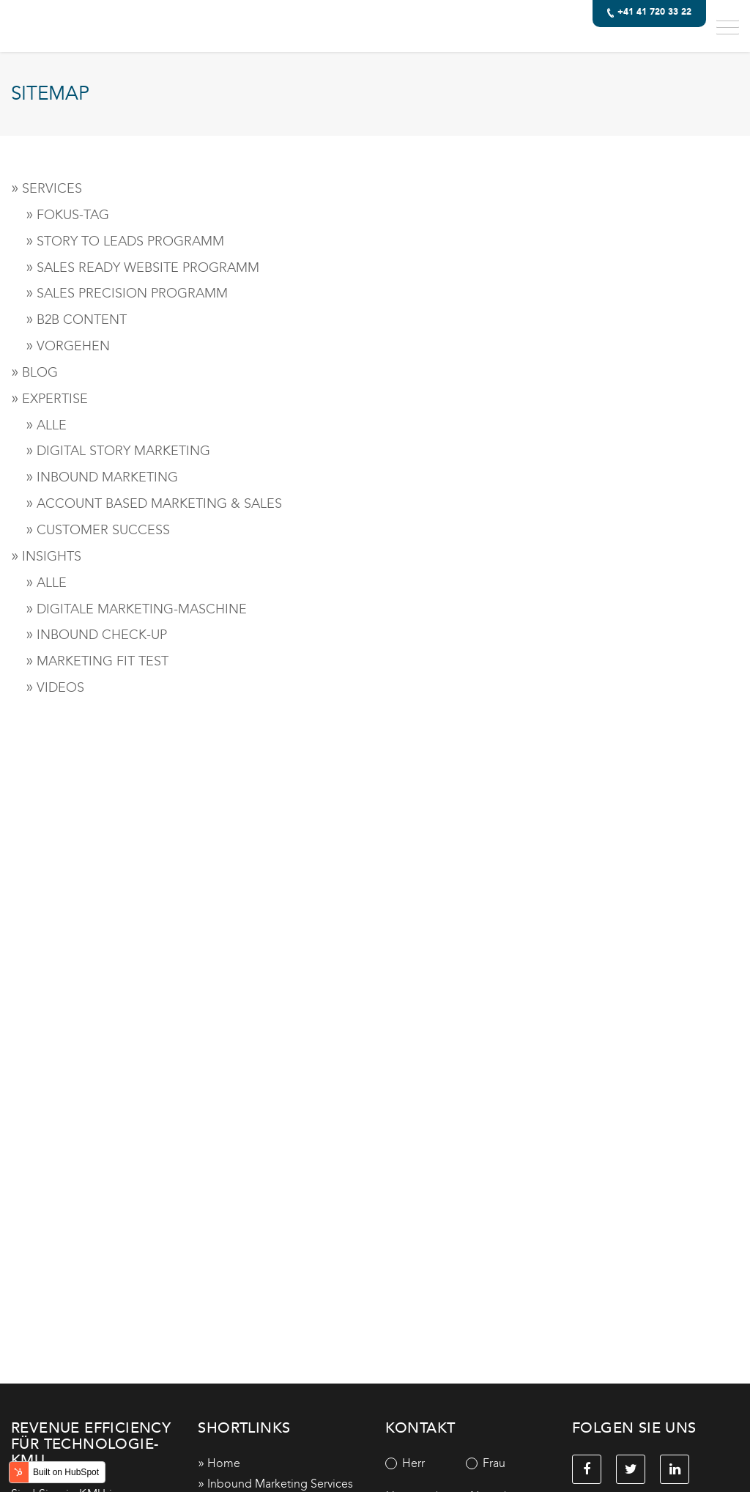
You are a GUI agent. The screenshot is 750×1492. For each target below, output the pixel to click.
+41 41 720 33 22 (649, 13)
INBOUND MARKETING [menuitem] (107, 477)
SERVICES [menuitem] (52, 188)
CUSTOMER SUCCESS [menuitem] (103, 530)
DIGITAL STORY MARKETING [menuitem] (123, 451)
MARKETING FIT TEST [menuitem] (102, 661)
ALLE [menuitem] (52, 425)
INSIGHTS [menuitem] (51, 556)
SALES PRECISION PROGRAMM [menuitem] (132, 293)
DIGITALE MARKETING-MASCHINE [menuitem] (142, 609)
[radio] (425, 1463)
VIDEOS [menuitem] (60, 687)
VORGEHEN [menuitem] (73, 346)
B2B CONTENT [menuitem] (82, 319)
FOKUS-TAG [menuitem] (73, 215)
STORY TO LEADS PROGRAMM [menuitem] (130, 241)
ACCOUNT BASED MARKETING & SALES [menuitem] (159, 503)
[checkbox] (465, 1463)
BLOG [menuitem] (40, 372)
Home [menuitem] (223, 1463)
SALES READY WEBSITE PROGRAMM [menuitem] (148, 267)
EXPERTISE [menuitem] (55, 399)
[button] (727, 26)
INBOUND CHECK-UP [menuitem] (102, 635)
